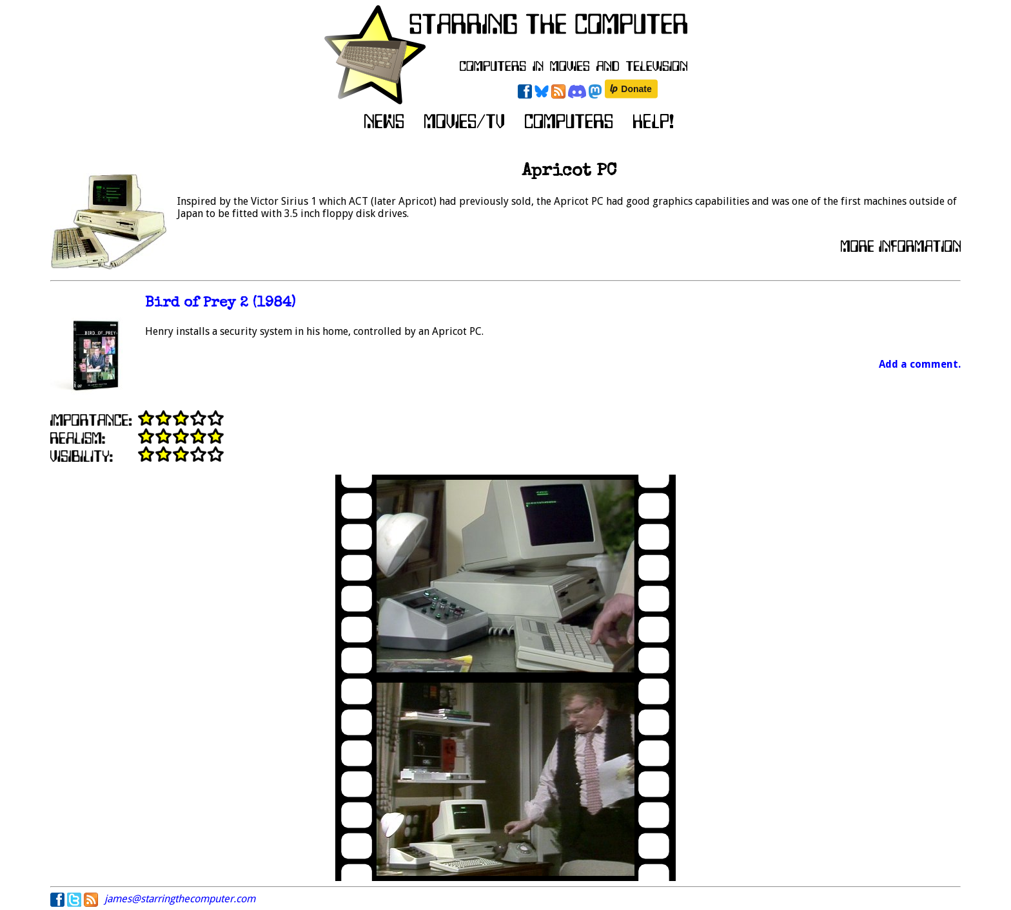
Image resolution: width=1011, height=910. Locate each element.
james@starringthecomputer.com (179, 899)
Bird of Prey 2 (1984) (220, 303)
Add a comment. (920, 364)
